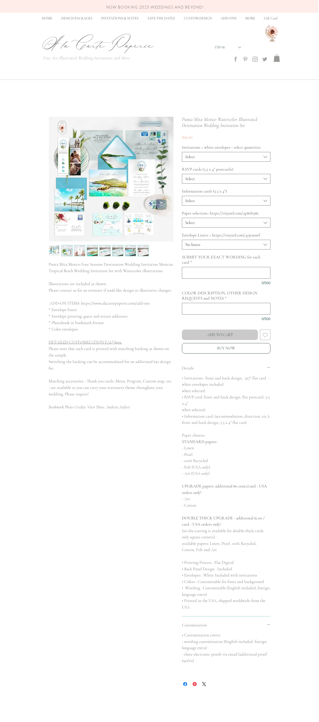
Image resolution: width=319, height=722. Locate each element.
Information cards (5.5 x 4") (204, 191)
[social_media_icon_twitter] (264, 59)
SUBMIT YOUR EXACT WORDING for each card (221, 259)
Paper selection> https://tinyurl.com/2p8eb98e (220, 213)
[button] (228, 47)
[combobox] (226, 157)
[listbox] (228, 47)
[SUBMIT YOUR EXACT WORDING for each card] (226, 272)
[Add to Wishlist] (265, 335)
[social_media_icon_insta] (255, 59)
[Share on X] (204, 684)
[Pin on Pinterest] (195, 684)
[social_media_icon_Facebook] (235, 59)
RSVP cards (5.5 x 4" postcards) (207, 169)
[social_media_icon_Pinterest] (245, 59)
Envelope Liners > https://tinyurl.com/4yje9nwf (221, 235)
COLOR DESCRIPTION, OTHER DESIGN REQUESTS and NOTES (219, 295)
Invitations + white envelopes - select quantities (221, 147)
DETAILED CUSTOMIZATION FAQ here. (85, 342)
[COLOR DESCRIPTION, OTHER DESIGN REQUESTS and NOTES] (226, 308)
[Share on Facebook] (185, 684)
